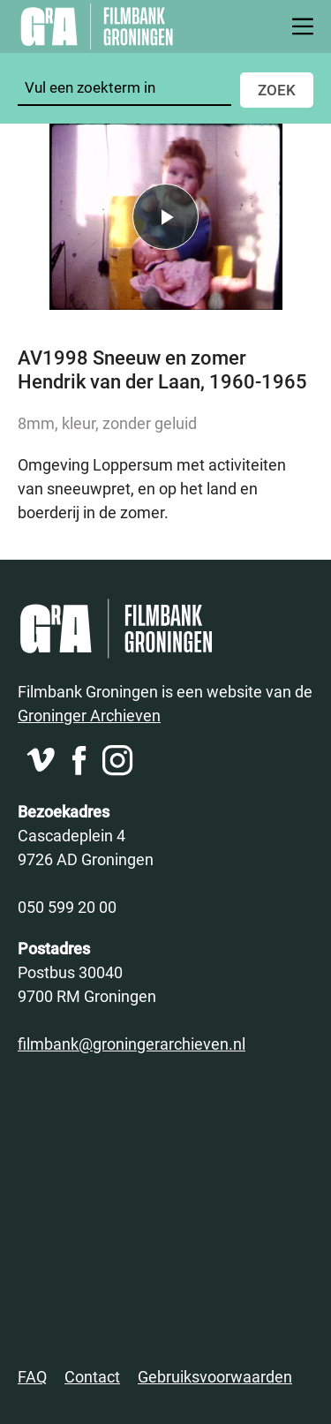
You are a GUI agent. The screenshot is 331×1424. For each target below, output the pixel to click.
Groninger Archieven (89, 715)
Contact (92, 1376)
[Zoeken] (124, 88)
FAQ (32, 1376)
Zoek (277, 89)
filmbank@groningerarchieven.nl (131, 1043)
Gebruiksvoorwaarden (215, 1376)
